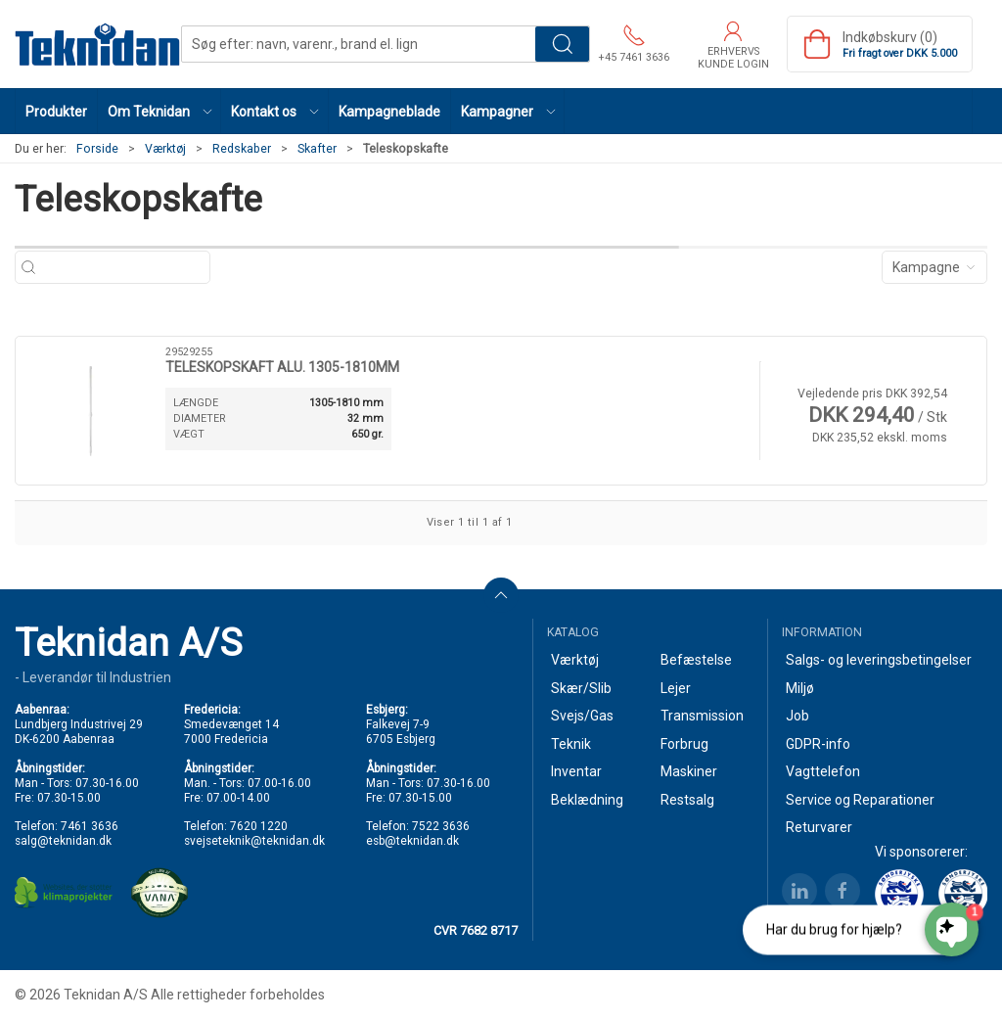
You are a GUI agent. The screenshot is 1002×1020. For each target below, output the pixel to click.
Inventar (576, 771)
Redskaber (241, 149)
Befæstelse (696, 660)
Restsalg (687, 800)
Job (797, 715)
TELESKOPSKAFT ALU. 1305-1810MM (282, 367)
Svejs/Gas (582, 715)
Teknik (571, 744)
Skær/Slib (581, 688)
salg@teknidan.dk (63, 841)
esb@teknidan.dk (412, 841)
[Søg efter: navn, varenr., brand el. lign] (123, 267)
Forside (97, 149)
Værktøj (165, 149)
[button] (159, 111)
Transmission (702, 715)
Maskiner (688, 771)
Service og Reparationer (860, 800)
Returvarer (819, 827)
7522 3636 (441, 826)
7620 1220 (259, 826)
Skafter (317, 149)
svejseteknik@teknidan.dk (254, 841)
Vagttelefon (823, 771)
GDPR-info (818, 744)
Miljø (800, 688)
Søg (562, 44)
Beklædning (587, 800)
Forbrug (684, 744)
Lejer (675, 688)
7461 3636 (89, 826)
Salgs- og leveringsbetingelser (879, 660)
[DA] (98, 44)
